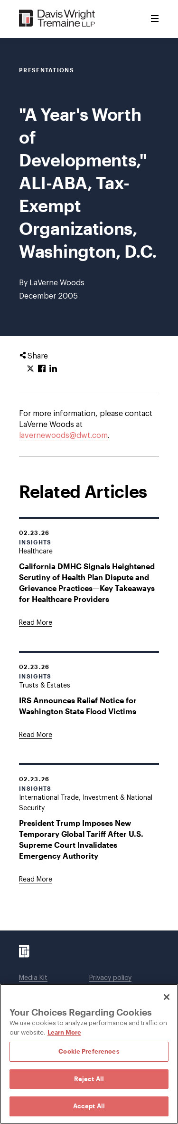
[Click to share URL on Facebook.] (42, 369)
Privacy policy (110, 978)
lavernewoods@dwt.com (63, 435)
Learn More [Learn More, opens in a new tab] (64, 1032)
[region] (89, 1054)
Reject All (89, 1079)
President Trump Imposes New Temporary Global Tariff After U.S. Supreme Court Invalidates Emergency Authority (81, 839)
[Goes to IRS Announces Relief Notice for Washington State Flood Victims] (35, 735)
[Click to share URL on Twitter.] (30, 369)
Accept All (89, 1106)
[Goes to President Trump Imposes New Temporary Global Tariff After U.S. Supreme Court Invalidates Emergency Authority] (35, 879)
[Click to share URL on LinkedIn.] (53, 369)
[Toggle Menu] (154, 19)
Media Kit (33, 978)
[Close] (166, 997)
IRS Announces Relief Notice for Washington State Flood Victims (78, 706)
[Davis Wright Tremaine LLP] (57, 19)
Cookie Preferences (88, 1051)
